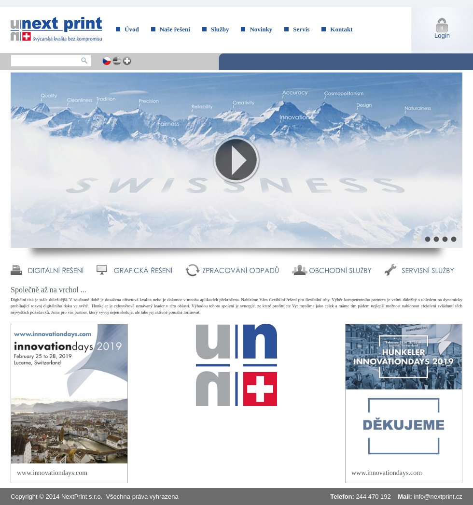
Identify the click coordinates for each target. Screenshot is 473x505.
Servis (301, 29)
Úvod (132, 29)
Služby (220, 29)
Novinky (261, 29)
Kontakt (341, 29)
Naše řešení (175, 29)
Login (442, 35)
